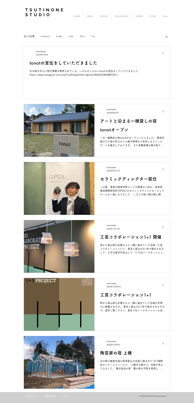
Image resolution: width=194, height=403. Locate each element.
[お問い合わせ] (50, 396)
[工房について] (32, 396)
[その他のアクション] (164, 53)
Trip (93, 36)
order (71, 36)
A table (59, 36)
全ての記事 (29, 36)
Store (82, 36)
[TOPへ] (65, 396)
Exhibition (45, 36)
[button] (166, 37)
